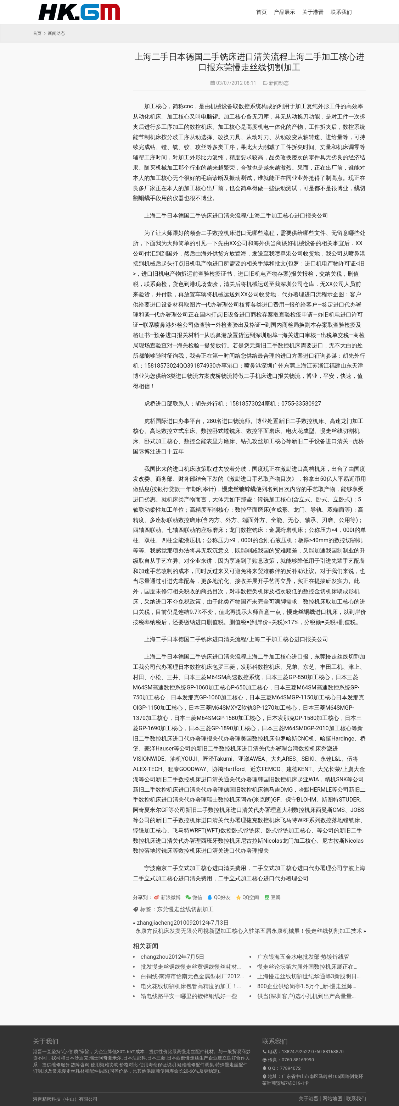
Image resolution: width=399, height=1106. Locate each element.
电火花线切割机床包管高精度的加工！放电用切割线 (206, 986)
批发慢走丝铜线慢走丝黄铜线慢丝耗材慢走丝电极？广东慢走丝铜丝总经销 (234, 966)
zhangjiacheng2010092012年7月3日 (183, 922)
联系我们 (341, 12)
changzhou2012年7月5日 (172, 956)
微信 (193, 897)
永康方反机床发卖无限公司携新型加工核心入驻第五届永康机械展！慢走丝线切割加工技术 (248, 931)
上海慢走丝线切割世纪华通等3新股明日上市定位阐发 (324, 976)
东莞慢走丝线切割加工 (185, 909)
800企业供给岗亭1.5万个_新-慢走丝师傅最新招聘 (319, 986)
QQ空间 (247, 897)
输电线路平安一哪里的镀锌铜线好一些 (189, 996)
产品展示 (284, 12)
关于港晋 (313, 12)
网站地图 (332, 1098)
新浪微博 (167, 897)
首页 (261, 12)
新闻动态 (279, 83)
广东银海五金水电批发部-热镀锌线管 (303, 956)
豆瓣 (272, 897)
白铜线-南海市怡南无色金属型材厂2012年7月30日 (203, 976)
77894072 (290, 1068)
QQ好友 (219, 897)
